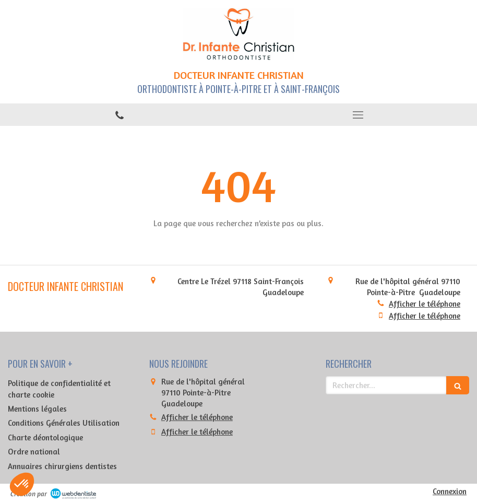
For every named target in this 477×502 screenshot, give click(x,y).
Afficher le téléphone (424, 304)
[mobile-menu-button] (357, 114)
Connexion (450, 491)
